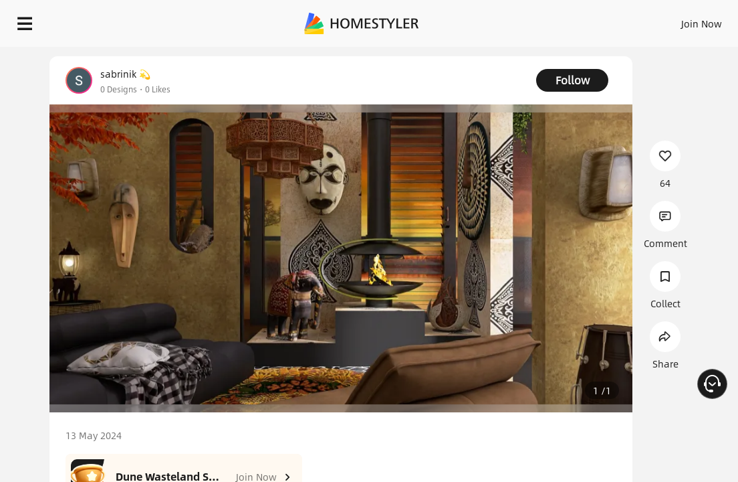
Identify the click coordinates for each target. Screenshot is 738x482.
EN (630, 20)
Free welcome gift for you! (513, 53)
